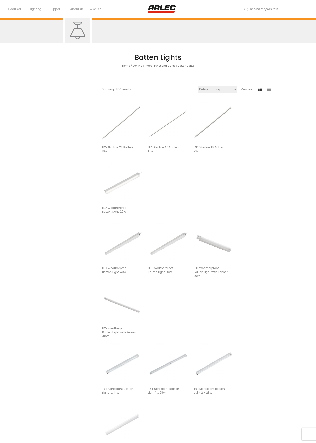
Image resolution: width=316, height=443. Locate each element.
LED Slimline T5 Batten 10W (117, 148)
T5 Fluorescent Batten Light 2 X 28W (205, 268)
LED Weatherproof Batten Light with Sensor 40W (247, 210)
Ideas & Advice (171, 396)
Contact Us (169, 389)
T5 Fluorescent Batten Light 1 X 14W (117, 268)
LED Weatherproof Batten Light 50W (159, 208)
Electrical (226, 389)
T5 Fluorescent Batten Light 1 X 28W (161, 268)
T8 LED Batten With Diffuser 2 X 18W (248, 329)
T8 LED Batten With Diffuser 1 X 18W (203, 329)
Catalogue (168, 403)
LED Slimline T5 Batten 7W (205, 148)
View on (246, 89)
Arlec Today (110, 403)
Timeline (108, 396)
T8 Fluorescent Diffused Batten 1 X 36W (115, 331)
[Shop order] (217, 89)
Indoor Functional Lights (160, 66)
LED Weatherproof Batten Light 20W (247, 148)
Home (126, 66)
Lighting (137, 66)
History (107, 389)
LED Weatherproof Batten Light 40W (115, 208)
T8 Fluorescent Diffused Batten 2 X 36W (160, 331)
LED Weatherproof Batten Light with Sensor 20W (203, 210)
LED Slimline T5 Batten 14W (161, 148)
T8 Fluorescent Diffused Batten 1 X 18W (251, 268)
